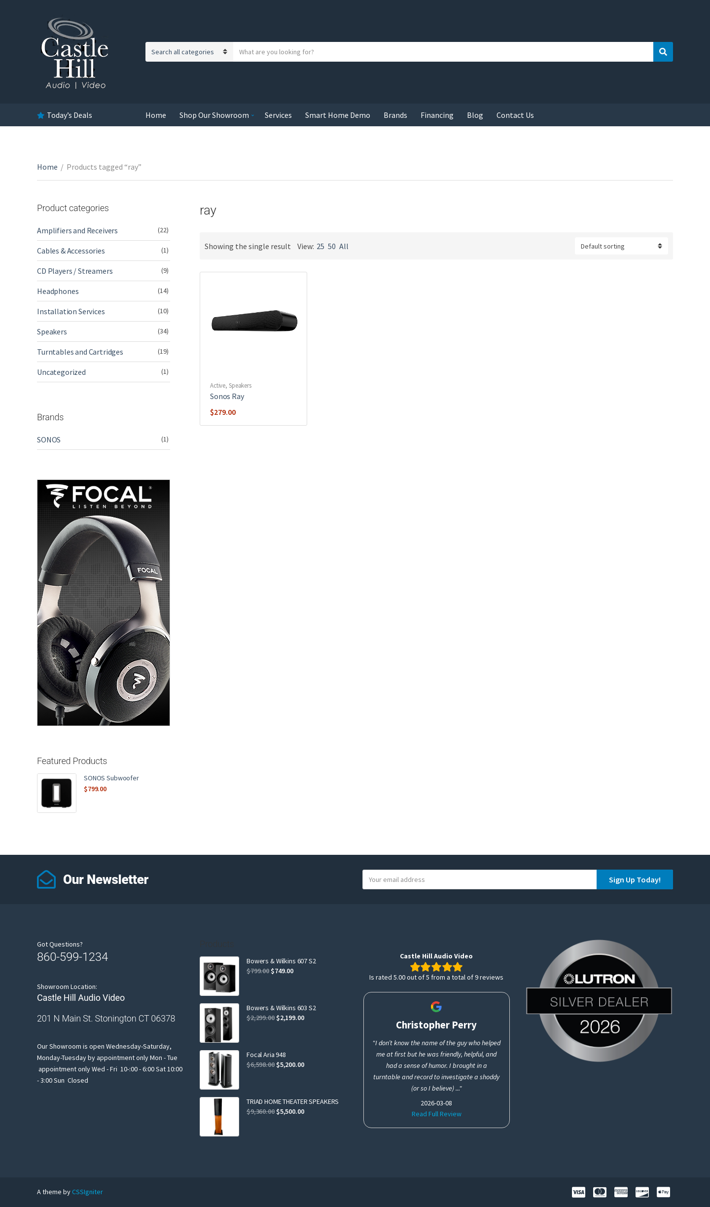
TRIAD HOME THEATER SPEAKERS (293, 1101)
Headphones (57, 291)
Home (155, 115)
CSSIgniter (87, 1191)
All (344, 246)
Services (278, 115)
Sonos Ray (227, 396)
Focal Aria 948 (266, 1054)
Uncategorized (61, 372)
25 (320, 246)
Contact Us (515, 115)
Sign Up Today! (635, 879)
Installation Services (71, 311)
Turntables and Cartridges (80, 352)
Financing (437, 115)
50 (332, 246)
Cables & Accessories (71, 251)
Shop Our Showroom (214, 115)
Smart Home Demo (337, 115)
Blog (475, 115)
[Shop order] (621, 246)
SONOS (49, 439)
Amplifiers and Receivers (77, 230)
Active (217, 385)
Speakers (240, 385)
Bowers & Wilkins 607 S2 (281, 960)
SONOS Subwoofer (111, 777)
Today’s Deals (69, 115)
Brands (395, 115)
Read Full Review (437, 1113)
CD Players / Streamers (74, 271)
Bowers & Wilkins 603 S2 (281, 1007)
